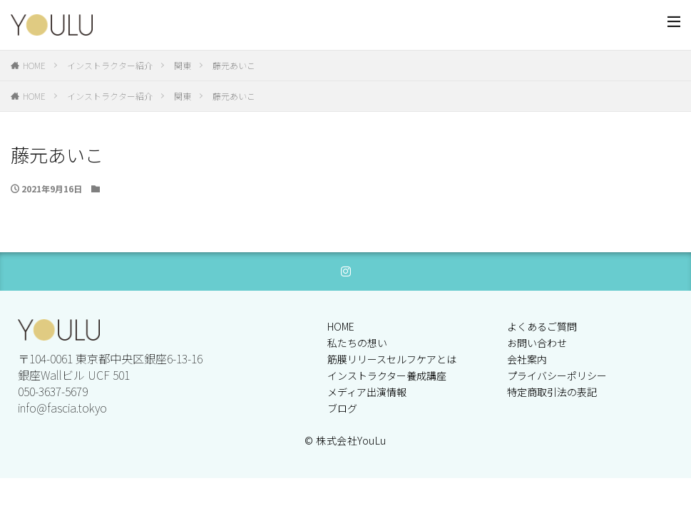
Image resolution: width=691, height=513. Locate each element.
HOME (34, 65)
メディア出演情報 (366, 392)
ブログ (342, 408)
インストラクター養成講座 (386, 375)
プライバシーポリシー (557, 375)
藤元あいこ (234, 65)
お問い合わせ (537, 343)
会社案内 (527, 359)
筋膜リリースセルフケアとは (391, 359)
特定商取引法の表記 (552, 392)
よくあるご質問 (542, 326)
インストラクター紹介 (110, 65)
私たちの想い (357, 343)
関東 (182, 65)
